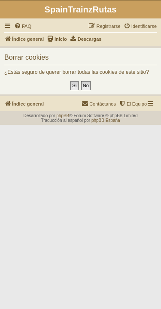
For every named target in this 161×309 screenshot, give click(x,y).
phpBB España (105, 120)
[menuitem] (22, 26)
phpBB (62, 115)
